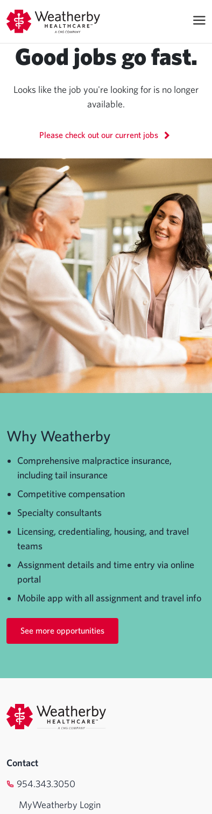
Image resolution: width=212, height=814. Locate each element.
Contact (22, 762)
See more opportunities (62, 630)
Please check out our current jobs (106, 134)
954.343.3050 (46, 783)
